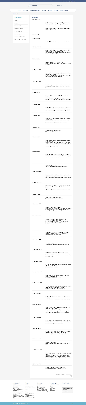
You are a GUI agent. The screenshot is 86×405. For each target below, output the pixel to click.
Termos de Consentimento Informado (29, 396)
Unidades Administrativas (35, 10)
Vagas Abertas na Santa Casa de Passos (18, 397)
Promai (51, 389)
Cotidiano (16, 20)
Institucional (25, 10)
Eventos (16, 23)
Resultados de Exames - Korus (30, 387)
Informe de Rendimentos (29, 393)
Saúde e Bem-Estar (18, 31)
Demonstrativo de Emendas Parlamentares (17, 394)
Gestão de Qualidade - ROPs (17, 395)
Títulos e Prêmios (16, 387)
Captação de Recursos (19, 28)
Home (19, 10)
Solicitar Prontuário (64, 10)
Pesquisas (27, 394)
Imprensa (44, 10)
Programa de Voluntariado (54, 385)
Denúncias (56, 10)
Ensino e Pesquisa (18, 25)
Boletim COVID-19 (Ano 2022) (20, 39)
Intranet (26, 392)
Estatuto (14, 391)
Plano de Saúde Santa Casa (20, 34)
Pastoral (51, 387)
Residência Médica (16, 390)
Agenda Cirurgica (28, 391)
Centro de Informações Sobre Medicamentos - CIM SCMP (18, 392)
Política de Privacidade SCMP (18, 389)
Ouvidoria (50, 10)
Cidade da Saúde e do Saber (20, 36)
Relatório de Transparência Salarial (17, 399)
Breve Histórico (15, 386)
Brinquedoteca (52, 386)
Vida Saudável (52, 388)
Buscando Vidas (52, 390)
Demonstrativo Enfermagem (30, 397)
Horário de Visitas (16, 388)
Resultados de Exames (29, 386)
